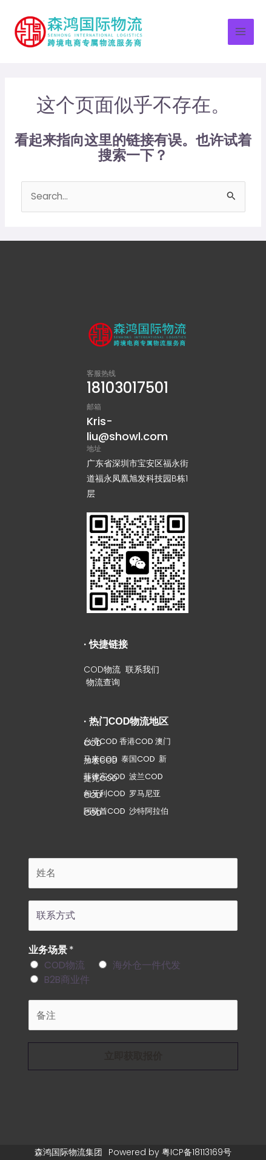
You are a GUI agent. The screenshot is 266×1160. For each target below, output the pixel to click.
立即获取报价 (133, 1056)
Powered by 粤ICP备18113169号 (169, 1152)
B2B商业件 (67, 979)
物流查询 (103, 682)
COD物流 (102, 669)
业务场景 (51, 950)
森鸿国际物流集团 (68, 1152)
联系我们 (142, 669)
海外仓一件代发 (147, 965)
